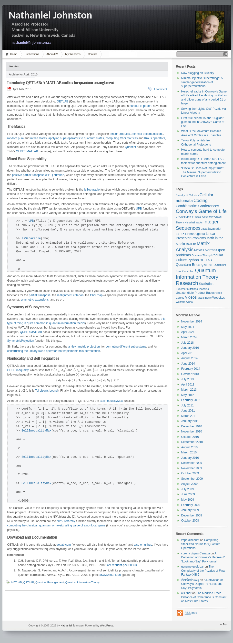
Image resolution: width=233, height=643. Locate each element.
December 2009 (191, 463)
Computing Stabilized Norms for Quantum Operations (201, 544)
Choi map (96, 295)
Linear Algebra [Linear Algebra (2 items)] (195, 234)
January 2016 (190, 347)
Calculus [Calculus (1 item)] (194, 195)
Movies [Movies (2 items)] (199, 250)
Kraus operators (154, 138)
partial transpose (40, 295)
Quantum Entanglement (49, 582)
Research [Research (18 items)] (187, 283)
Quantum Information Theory (82, 582)
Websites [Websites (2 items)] (218, 297)
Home (13, 54)
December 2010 (191, 426)
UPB (139, 208)
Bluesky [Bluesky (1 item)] (180, 195)
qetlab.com (64, 544)
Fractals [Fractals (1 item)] (196, 216)
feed (191, 613)
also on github (143, 544)
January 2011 (190, 421)
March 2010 (189, 452)
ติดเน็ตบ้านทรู (190, 580)
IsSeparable (92, 189)
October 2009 (190, 473)
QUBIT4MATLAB (27, 151)
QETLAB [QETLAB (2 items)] (206, 260)
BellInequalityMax (111, 401)
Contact (92, 54)
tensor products (120, 134)
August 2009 (189, 484)
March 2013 (189, 389)
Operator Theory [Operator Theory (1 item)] (201, 255)
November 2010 (191, 431)
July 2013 (187, 379)
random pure (15, 138)
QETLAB (62, 101)
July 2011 (187, 405)
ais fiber (186, 593)
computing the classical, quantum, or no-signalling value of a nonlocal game (56, 525)
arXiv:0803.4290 (110, 575)
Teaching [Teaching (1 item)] (204, 288)
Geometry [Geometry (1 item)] (207, 216)
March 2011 (189, 416)
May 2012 (187, 395)
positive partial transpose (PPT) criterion (38, 175)
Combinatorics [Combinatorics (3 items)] (187, 206)
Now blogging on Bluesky (197, 73)
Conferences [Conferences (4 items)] (208, 206)
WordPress (15, 626)
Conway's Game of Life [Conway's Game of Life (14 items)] (201, 211)
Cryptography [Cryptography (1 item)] (184, 216)
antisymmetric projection (84, 346)
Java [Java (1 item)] (204, 228)
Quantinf (130, 147)
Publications (32, 54)
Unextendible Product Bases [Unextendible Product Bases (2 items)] (195, 292)
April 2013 (187, 384)
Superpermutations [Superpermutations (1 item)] (187, 288)
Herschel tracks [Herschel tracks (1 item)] (194, 222)
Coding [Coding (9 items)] (200, 200)
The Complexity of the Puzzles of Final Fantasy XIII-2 (203, 570)
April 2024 (187, 332)
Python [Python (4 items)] (193, 260)
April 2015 (187, 353)
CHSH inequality (18, 370)
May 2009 (187, 499)
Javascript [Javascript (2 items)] (214, 228)
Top (225, 624)
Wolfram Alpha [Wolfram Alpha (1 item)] (184, 301)
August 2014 (189, 358)
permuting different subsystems (126, 346)
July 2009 (187, 489)
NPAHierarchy (66, 521)
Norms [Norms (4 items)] (210, 250)
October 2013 (190, 374)
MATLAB (16, 582)
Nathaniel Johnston (72, 625)
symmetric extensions (34, 299)
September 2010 (192, 442)
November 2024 (191, 321)
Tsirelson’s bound (46, 390)
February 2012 (190, 400)
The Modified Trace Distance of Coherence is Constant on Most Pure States (203, 597)
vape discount (190, 540)
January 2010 (190, 457)
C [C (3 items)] (187, 195)
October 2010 (190, 437)
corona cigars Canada (195, 553)
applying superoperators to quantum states (76, 138)
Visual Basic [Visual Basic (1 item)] (204, 297)
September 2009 (192, 478)
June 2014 (188, 363)
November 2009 (191, 468)
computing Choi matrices (121, 138)
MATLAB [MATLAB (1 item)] (191, 244)
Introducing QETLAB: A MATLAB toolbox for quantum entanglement (60, 83)
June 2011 (188, 410)
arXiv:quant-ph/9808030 (122, 565)
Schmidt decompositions (147, 134)
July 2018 (187, 342)
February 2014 (190, 368)
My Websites (73, 54)
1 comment (160, 89)
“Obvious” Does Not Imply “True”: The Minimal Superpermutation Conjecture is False (202, 172)
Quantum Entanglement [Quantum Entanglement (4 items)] (195, 264)
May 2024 (187, 327)
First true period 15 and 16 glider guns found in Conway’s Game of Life (202, 122)
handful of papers (141, 106)
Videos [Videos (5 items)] (191, 297)
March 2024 (189, 337)
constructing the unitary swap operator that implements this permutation (53, 351)
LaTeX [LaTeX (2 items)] (180, 234)
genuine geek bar (192, 566)
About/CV (52, 54)
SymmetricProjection (20, 340)
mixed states (38, 138)
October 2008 (190, 520)
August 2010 (189, 447)
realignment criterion (70, 295)
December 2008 (191, 515)
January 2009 (190, 510)
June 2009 (188, 494)
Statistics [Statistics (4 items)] (206, 284)
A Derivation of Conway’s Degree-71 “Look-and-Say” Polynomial (203, 557)
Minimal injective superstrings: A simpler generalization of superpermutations (202, 82)
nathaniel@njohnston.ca (31, 42)
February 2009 (190, 505)
